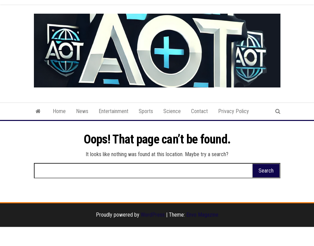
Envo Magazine (202, 214)
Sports (146, 111)
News (82, 111)
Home (59, 111)
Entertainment (113, 111)
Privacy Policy (233, 111)
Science (172, 111)
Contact (199, 111)
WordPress (153, 214)
